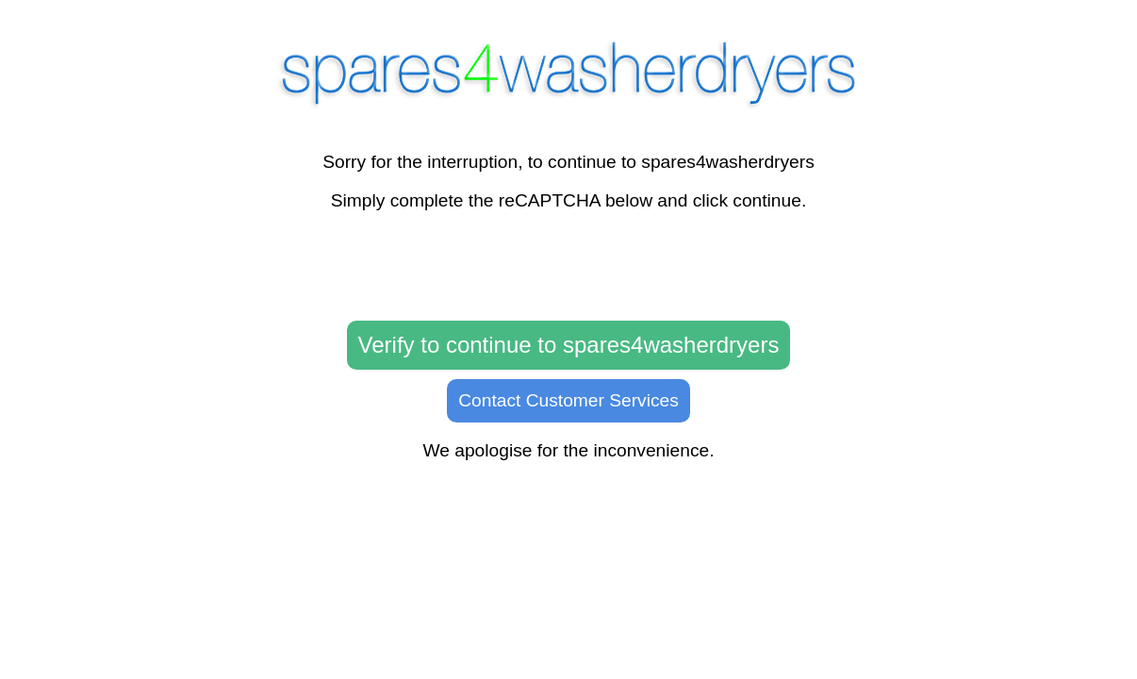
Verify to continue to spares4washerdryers (569, 344)
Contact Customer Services (568, 400)
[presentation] (568, 267)
